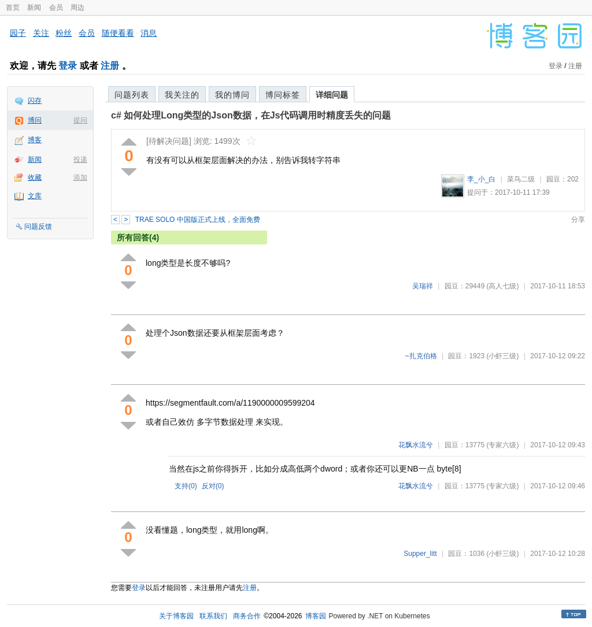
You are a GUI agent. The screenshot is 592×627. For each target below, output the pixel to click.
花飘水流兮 (415, 445)
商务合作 (247, 616)
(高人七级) (502, 286)
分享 (578, 220)
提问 (80, 120)
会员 (56, 7)
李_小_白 (481, 179)
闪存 (35, 101)
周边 (77, 7)
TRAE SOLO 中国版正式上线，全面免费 (197, 220)
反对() (213, 486)
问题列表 (131, 94)
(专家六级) (502, 445)
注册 (110, 66)
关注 (41, 33)
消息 (148, 33)
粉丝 (64, 33)
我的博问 (232, 94)
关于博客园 (176, 616)
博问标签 (282, 94)
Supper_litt (420, 554)
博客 (35, 140)
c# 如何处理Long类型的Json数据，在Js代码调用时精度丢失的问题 (251, 115)
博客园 (315, 616)
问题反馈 (38, 226)
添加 (80, 177)
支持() (186, 486)
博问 (35, 120)
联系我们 (213, 616)
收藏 (35, 177)
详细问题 (332, 94)
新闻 (34, 7)
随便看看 (118, 33)
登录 (67, 66)
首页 (13, 7)
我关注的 (182, 94)
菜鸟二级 (521, 179)
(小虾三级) (502, 356)
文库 (35, 196)
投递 (80, 159)
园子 (18, 33)
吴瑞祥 (422, 286)
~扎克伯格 (421, 356)
